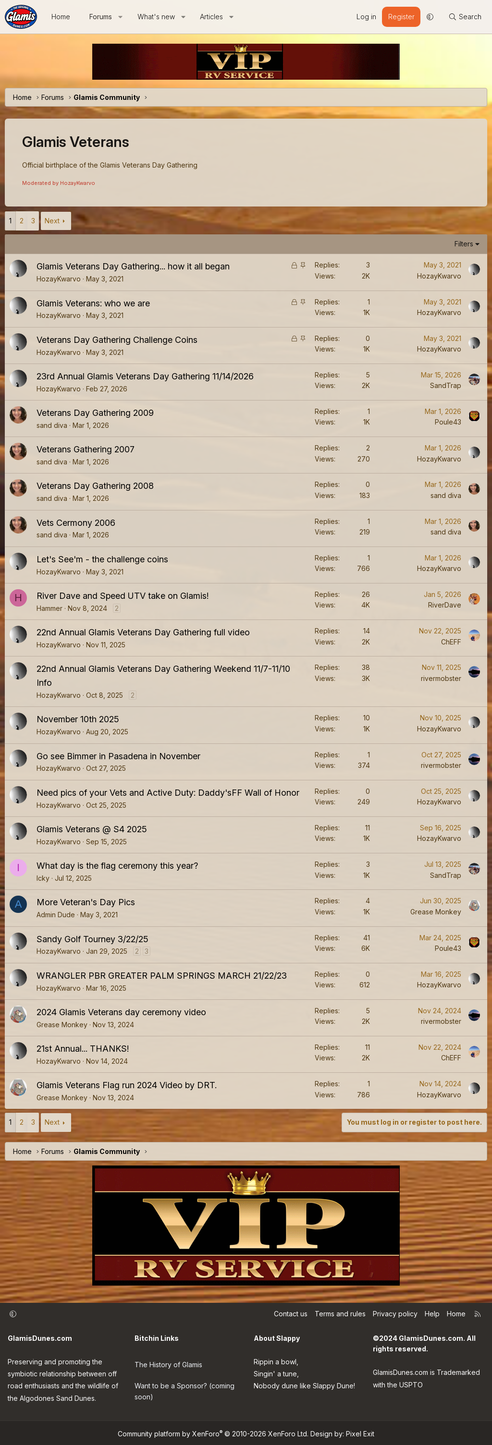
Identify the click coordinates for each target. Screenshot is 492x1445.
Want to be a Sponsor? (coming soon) (184, 1385)
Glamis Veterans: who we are (93, 303)
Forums (100, 16)
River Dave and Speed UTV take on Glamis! (123, 596)
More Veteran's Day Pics (86, 902)
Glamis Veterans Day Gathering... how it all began (133, 266)
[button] (120, 17)
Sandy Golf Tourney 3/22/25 (92, 939)
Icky (43, 878)
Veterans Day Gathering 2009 (95, 413)
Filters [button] (464, 244)
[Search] (465, 17)
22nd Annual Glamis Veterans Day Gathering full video (143, 632)
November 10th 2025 (78, 719)
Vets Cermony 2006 (76, 523)
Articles (211, 16)
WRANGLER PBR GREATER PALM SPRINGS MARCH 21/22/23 (162, 976)
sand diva (52, 425)
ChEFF (451, 642)
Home (60, 16)
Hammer (49, 608)
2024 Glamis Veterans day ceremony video (121, 1012)
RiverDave (444, 605)
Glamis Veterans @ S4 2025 (92, 829)
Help (432, 1314)
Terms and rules (340, 1314)
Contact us (291, 1314)
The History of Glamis (168, 1361)
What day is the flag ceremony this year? (117, 866)
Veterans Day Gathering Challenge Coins (117, 340)
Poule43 (448, 422)
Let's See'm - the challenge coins (102, 559)
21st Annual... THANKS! (83, 1049)
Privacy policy (395, 1314)
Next (52, 221)
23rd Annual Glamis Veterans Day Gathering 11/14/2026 (145, 376)
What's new (156, 16)
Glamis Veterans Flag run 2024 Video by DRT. (127, 1085)
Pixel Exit (360, 1432)
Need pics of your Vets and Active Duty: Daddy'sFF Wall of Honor (168, 793)
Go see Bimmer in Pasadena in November (118, 756)
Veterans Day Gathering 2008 (95, 486)
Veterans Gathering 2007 (86, 449)
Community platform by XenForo (213, 1432)
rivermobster (441, 678)
